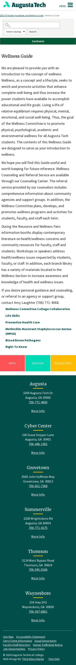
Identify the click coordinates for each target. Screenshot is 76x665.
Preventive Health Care (22, 322)
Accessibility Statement (30, 637)
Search (32, 31)
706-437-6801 (38, 611)
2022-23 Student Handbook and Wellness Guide (21, 15)
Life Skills (12, 316)
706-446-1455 (38, 444)
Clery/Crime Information (17, 641)
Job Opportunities (14, 649)
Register (38, 363)
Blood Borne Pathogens (23, 340)
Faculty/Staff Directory (16, 645)
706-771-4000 (38, 402)
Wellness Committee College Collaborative (37, 309)
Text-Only (54, 659)
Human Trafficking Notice (48, 645)
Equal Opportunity (46, 641)
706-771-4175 (38, 528)
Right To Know (16, 347)
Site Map (8, 637)
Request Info (63, 363)
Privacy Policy (36, 649)
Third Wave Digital (33, 659)
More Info (38, 411)
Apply (12, 363)
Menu (66, 5)
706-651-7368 (38, 486)
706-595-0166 (38, 569)
